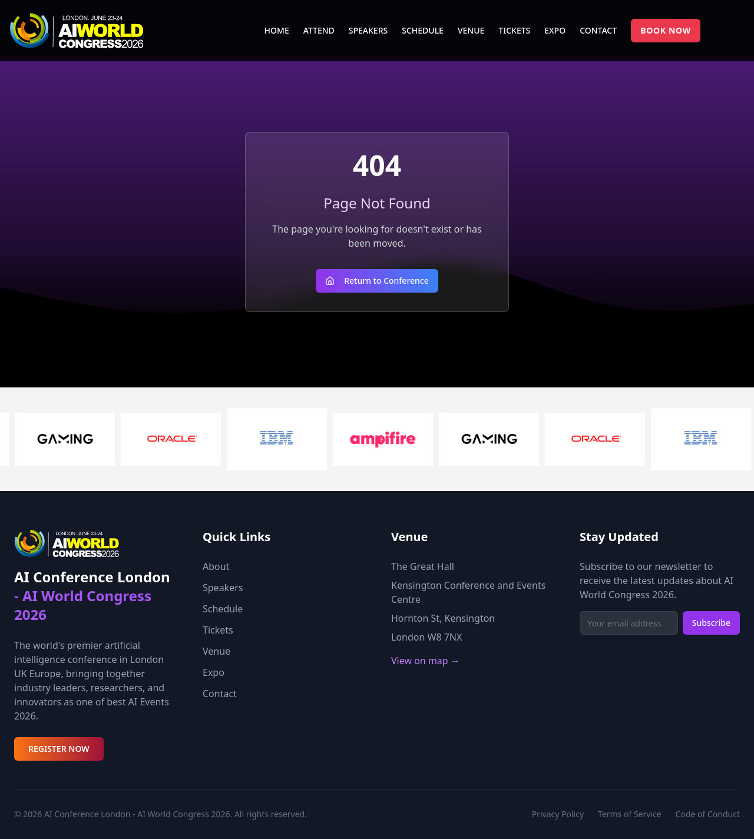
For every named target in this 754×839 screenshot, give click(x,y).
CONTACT (598, 30)
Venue (216, 651)
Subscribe (711, 622)
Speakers (223, 587)
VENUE (471, 30)
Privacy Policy (558, 814)
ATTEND (319, 30)
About (216, 566)
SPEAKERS (368, 30)
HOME (276, 30)
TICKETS (514, 30)
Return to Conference (377, 280)
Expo (213, 672)
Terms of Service (630, 814)
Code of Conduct (708, 814)
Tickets (218, 630)
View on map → (425, 660)
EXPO (555, 30)
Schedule (223, 608)
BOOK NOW (665, 30)
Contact (220, 693)
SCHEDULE (423, 30)
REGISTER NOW (59, 748)
